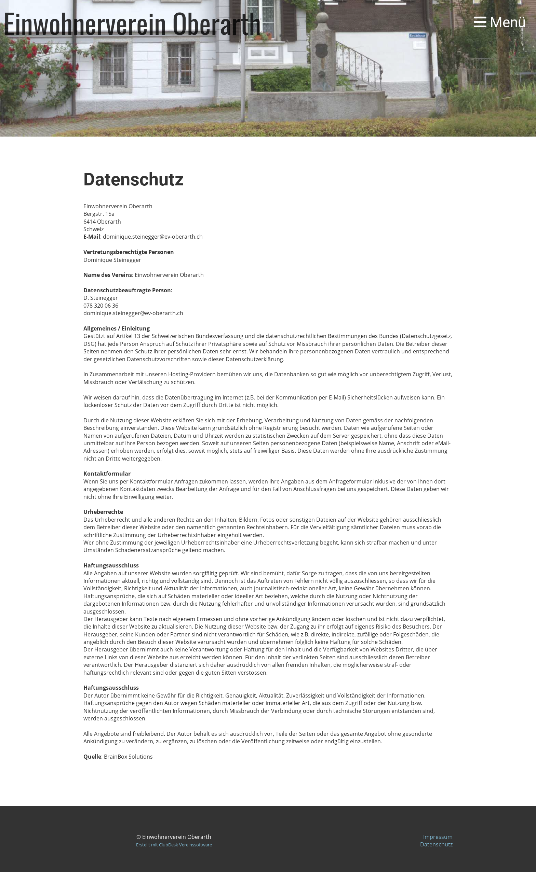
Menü (500, 22)
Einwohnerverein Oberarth (132, 22)
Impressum (438, 837)
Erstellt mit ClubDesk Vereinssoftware (174, 845)
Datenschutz (436, 844)
